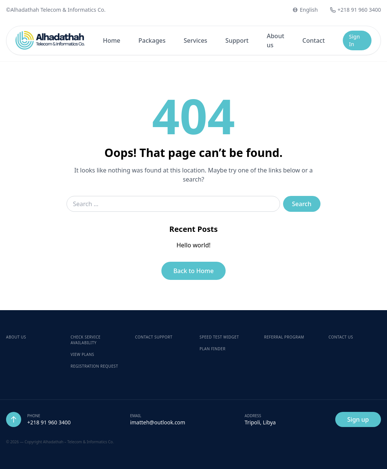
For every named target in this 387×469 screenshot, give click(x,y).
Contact (313, 40)
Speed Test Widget (219, 337)
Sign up (358, 419)
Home (111, 40)
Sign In (354, 40)
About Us (16, 337)
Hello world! (193, 245)
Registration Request (94, 366)
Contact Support (153, 337)
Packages (152, 40)
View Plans (82, 354)
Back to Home (193, 271)
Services (195, 40)
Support (236, 40)
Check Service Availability (86, 339)
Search (301, 204)
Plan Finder (213, 348)
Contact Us (340, 337)
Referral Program (284, 337)
